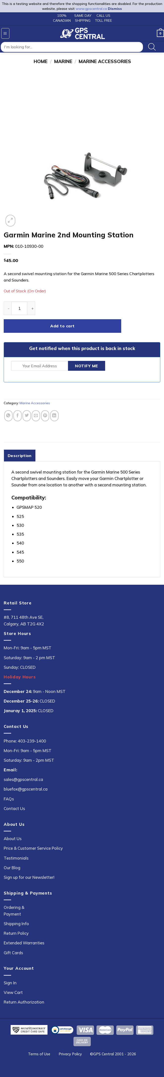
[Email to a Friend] (36, 415)
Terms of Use (39, 1054)
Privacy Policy (70, 1054)
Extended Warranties (24, 942)
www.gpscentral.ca (91, 8)
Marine (63, 61)
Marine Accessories (105, 61)
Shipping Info (16, 923)
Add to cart (62, 325)
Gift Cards (13, 952)
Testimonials (16, 858)
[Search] (152, 47)
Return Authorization (24, 1002)
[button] (5, 33)
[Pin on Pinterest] (45, 415)
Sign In (10, 982)
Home (40, 61)
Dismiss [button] (115, 8)
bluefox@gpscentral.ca (25, 789)
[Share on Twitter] (27, 415)
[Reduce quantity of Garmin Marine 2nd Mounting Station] (7, 308)
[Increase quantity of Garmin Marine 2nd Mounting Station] (31, 308)
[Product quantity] (19, 308)
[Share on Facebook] (17, 415)
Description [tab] (20, 455)
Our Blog (12, 867)
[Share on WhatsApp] (8, 415)
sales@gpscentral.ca (23, 779)
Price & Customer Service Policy (33, 848)
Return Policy (16, 933)
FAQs (9, 798)
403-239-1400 (32, 740)
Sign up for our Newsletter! (29, 877)
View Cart (13, 992)
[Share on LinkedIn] (54, 415)
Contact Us (14, 808)
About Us (13, 838)
